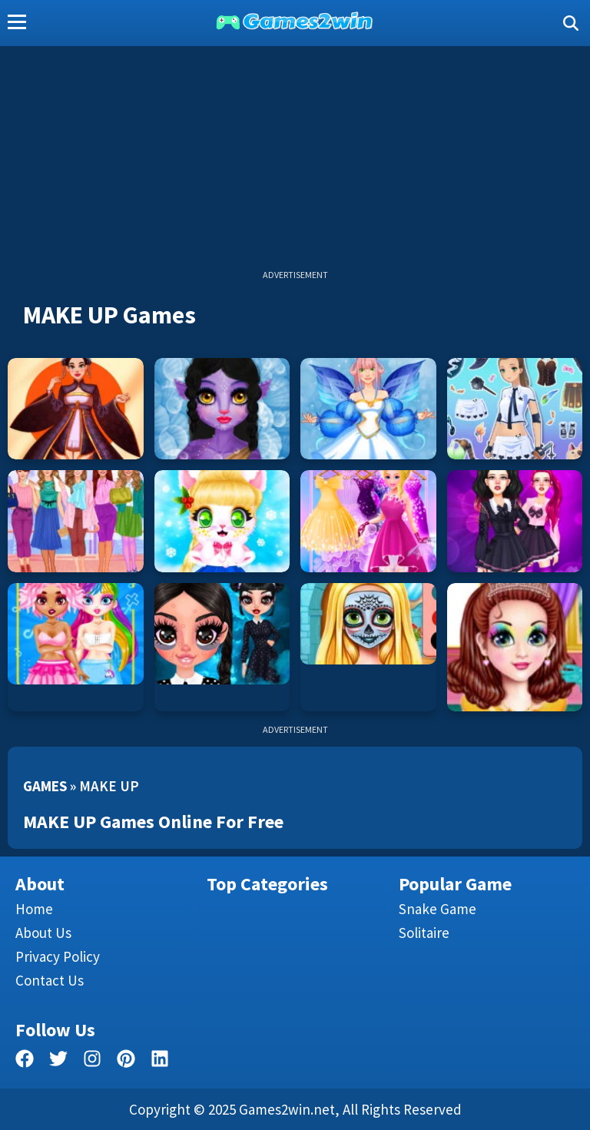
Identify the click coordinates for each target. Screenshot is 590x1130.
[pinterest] (126, 1061)
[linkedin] (160, 1061)
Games (45, 786)
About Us (43, 932)
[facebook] (24, 1061)
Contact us (49, 980)
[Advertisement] (295, 161)
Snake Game (437, 909)
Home (34, 909)
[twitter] (58, 1061)
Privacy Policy (57, 956)
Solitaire (424, 932)
